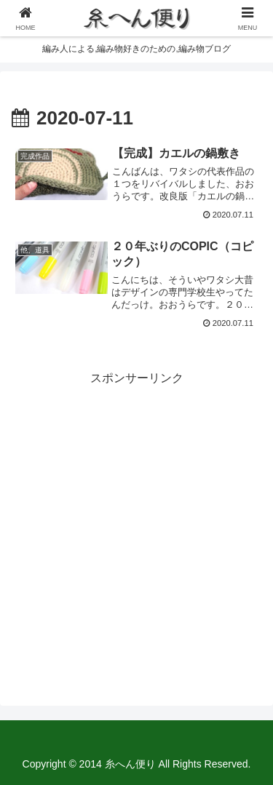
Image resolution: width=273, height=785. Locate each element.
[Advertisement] (136, 524)
